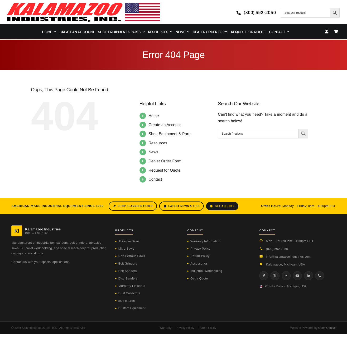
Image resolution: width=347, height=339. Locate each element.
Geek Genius (327, 328)
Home (154, 116)
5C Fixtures (126, 300)
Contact (155, 179)
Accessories (199, 263)
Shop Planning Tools (133, 206)
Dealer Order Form (165, 161)
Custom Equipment (131, 308)
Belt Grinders (127, 263)
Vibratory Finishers (131, 286)
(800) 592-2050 (277, 249)
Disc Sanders (127, 278)
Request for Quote (165, 170)
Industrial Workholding (206, 271)
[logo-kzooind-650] (83, 4)
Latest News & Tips (181, 206)
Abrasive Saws (129, 241)
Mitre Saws (126, 248)
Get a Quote (222, 206)
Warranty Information (205, 241)
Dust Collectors (129, 293)
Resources (158, 143)
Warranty (165, 328)
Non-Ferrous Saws (131, 256)
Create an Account (165, 125)
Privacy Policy (200, 248)
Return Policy (199, 256)
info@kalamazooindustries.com (288, 256)
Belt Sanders (127, 271)
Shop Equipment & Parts (170, 134)
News (153, 152)
